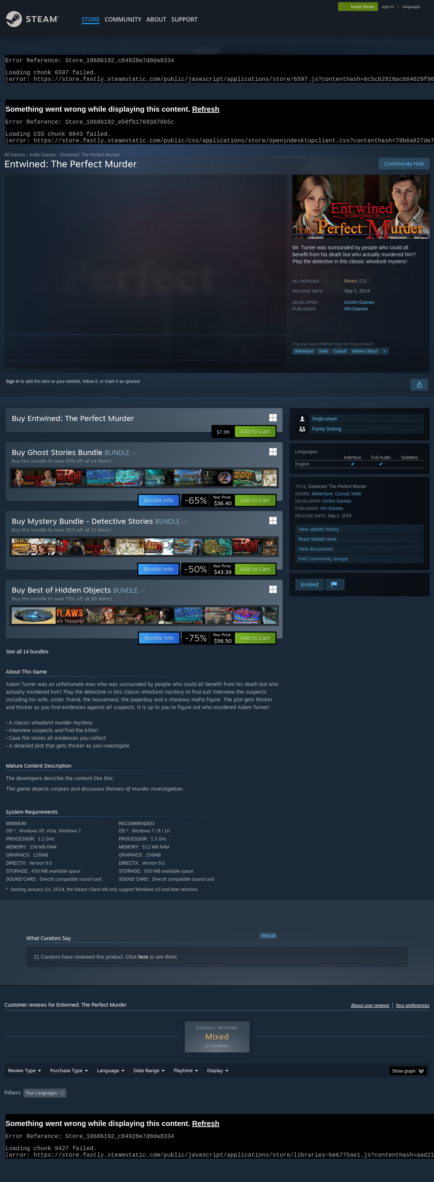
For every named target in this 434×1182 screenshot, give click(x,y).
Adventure (304, 360)
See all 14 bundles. (27, 660)
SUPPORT (184, 19)
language (411, 6)
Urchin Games (359, 311)
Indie (323, 360)
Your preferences (413, 1014)
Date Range (146, 1089)
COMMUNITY (123, 19)
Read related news (317, 548)
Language (108, 1089)
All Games (14, 163)
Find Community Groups (323, 567)
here (143, 966)
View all (268, 944)
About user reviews (370, 1014)
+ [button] (385, 360)
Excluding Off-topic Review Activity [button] (115, 1112)
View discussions (315, 557)
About (156, 19)
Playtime (183, 1089)
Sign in (12, 390)
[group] (217, 1113)
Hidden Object (365, 360)
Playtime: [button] (172, 1112)
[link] (208, 509)
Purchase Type (66, 1089)
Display (215, 1089)
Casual (340, 360)
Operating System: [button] (285, 1112)
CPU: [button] (323, 1112)
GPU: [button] (348, 1112)
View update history (318, 538)
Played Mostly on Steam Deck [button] (224, 1112)
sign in (388, 6)
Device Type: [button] (379, 1112)
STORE (91, 19)
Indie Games (43, 163)
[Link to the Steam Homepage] (38, 25)
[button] (255, 440)
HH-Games (356, 317)
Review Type (21, 1089)
